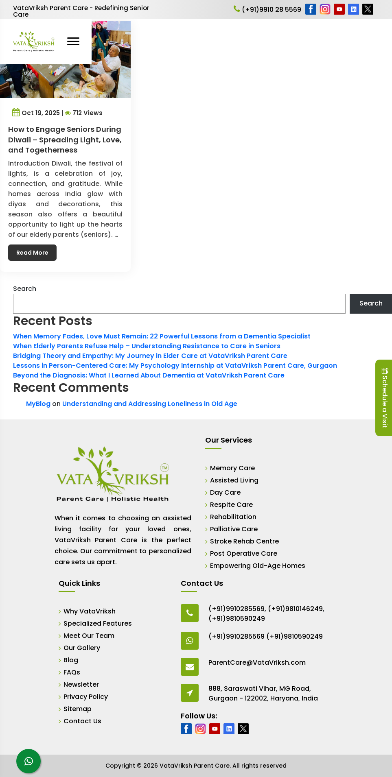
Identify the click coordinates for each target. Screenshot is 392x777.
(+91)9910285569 (236, 608)
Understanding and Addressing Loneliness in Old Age (149, 403)
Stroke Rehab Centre (244, 541)
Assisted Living (234, 480)
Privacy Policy (86, 696)
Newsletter (81, 684)
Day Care (225, 492)
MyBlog (38, 403)
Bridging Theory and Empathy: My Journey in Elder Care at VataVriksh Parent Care (150, 355)
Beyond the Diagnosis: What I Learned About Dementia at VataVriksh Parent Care (149, 375)
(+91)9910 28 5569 (267, 9)
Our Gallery (82, 648)
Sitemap (78, 709)
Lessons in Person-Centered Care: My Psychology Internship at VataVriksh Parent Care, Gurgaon (175, 365)
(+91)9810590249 (236, 618)
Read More (35, 245)
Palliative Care (234, 529)
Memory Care (232, 468)
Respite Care (231, 504)
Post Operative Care (243, 553)
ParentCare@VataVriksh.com (257, 662)
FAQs (72, 672)
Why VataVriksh (90, 611)
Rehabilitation (233, 517)
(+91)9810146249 (295, 608)
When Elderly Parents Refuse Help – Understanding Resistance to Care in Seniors (146, 346)
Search (24, 288)
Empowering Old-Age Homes (257, 565)
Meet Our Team (89, 635)
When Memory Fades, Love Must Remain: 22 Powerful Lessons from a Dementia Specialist (162, 336)
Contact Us (82, 721)
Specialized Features (98, 623)
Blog (71, 660)
